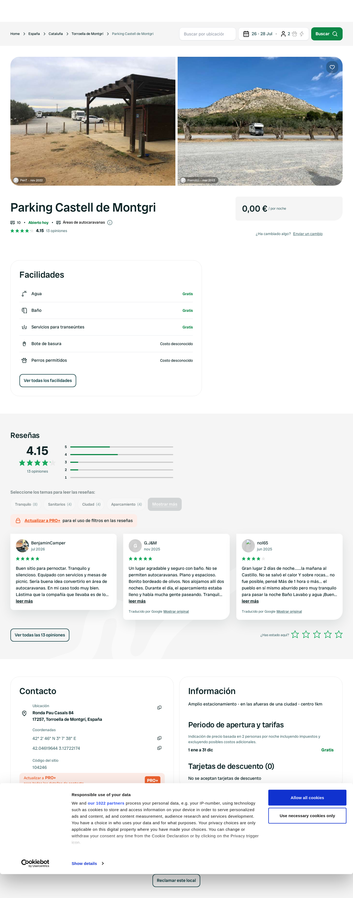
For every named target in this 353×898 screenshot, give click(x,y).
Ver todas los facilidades (48, 380)
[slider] (317, 634)
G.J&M (150, 543)
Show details (84, 887)
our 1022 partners (106, 827)
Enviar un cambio (308, 233)
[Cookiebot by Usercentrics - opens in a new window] (35, 887)
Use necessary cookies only (307, 839)
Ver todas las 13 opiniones (40, 635)
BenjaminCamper (48, 543)
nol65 (262, 543)
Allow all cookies (307, 821)
